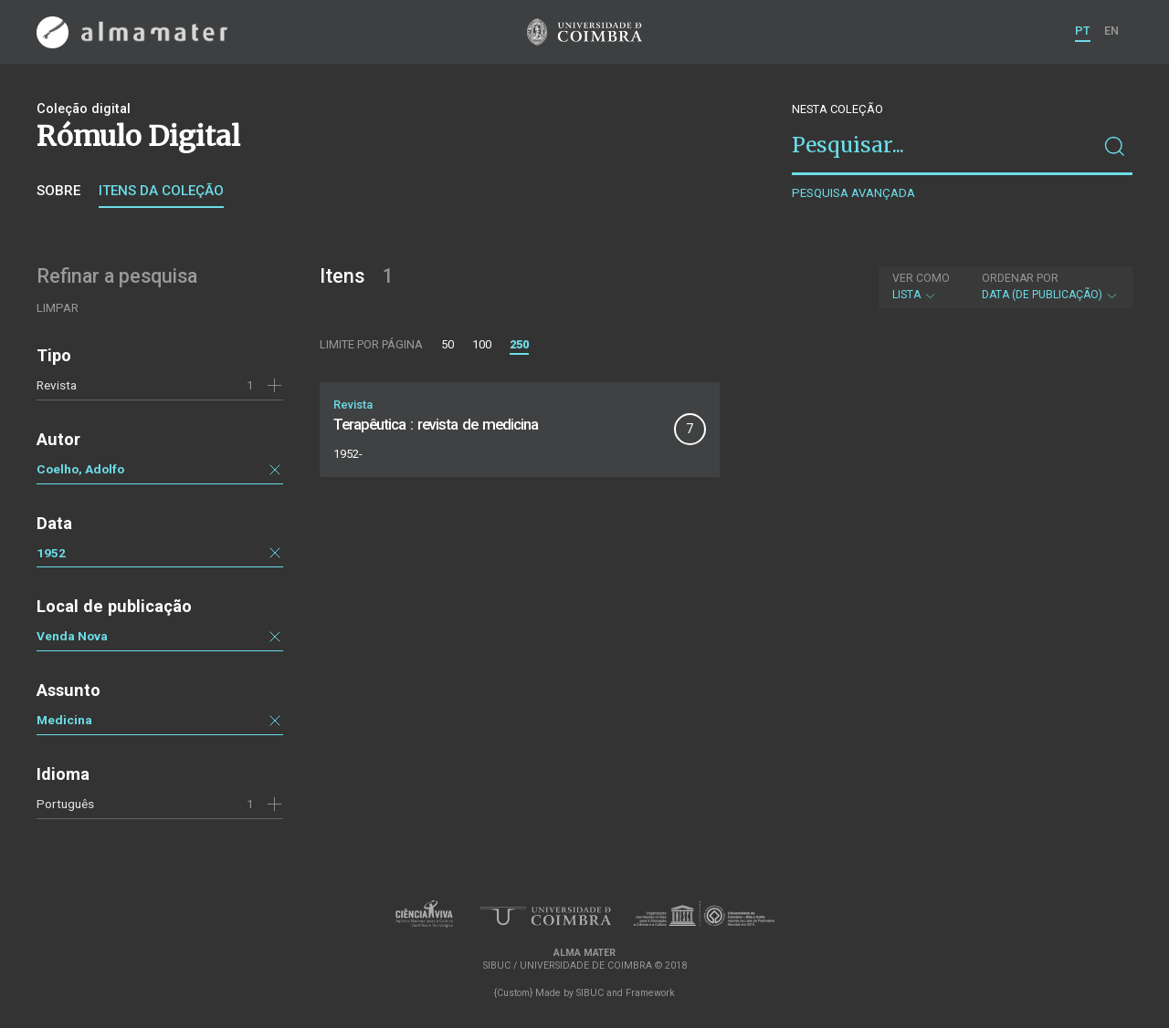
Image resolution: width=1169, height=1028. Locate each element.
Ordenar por (1020, 278)
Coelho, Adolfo (80, 469)
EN (1111, 30)
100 (481, 344)
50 (447, 344)
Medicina (64, 719)
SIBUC (590, 993)
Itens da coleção (161, 190)
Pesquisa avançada (853, 193)
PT (1082, 30)
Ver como (921, 278)
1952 (51, 552)
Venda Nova (72, 635)
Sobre (58, 190)
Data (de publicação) (1050, 286)
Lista (921, 286)
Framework (650, 993)
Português (65, 803)
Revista (57, 385)
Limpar (58, 308)
